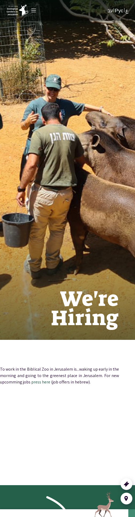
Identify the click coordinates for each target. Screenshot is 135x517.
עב (110, 10)
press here (40, 382)
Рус (119, 10)
